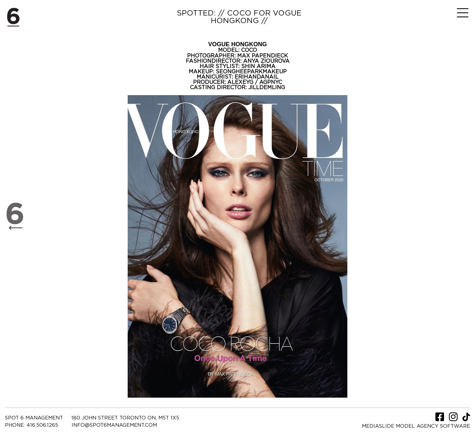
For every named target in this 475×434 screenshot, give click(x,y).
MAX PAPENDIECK (262, 55)
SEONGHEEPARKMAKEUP (251, 71)
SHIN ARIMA (258, 66)
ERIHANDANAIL (256, 77)
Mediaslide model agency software (416, 426)
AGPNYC (270, 82)
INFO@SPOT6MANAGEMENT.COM (114, 425)
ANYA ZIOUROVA (266, 61)
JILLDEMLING (266, 87)
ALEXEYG (241, 82)
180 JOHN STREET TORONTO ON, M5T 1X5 (125, 418)
